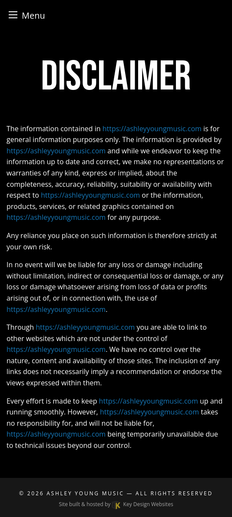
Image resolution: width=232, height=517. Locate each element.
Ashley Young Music (85, 493)
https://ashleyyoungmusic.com (152, 128)
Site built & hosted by (116, 504)
